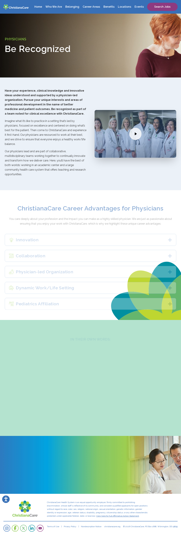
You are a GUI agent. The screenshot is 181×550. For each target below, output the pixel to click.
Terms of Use (53, 526)
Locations (124, 6)
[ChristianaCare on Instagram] (6, 528)
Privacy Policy (70, 526)
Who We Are (53, 6)
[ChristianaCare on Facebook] (15, 528)
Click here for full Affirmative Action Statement (117, 516)
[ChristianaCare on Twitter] (23, 528)
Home (38, 6)
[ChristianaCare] (16, 6)
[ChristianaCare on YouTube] (40, 528)
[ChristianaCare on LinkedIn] (31, 528)
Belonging (72, 6)
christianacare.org (112, 526)
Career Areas (91, 6)
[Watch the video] (135, 134)
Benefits (108, 6)
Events (139, 6)
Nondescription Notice (91, 526)
